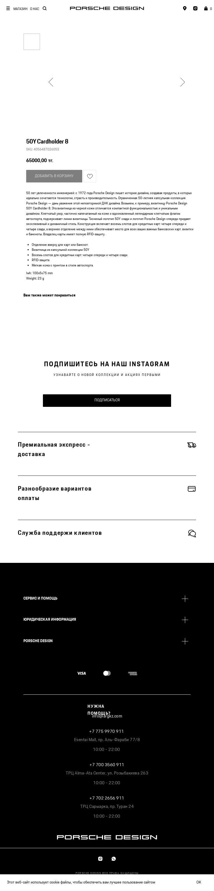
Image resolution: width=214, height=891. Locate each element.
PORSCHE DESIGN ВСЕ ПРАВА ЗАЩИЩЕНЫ (107, 873)
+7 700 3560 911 (106, 765)
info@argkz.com (107, 716)
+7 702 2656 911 (106, 798)
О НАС (34, 9)
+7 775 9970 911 (106, 731)
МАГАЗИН (20, 9)
